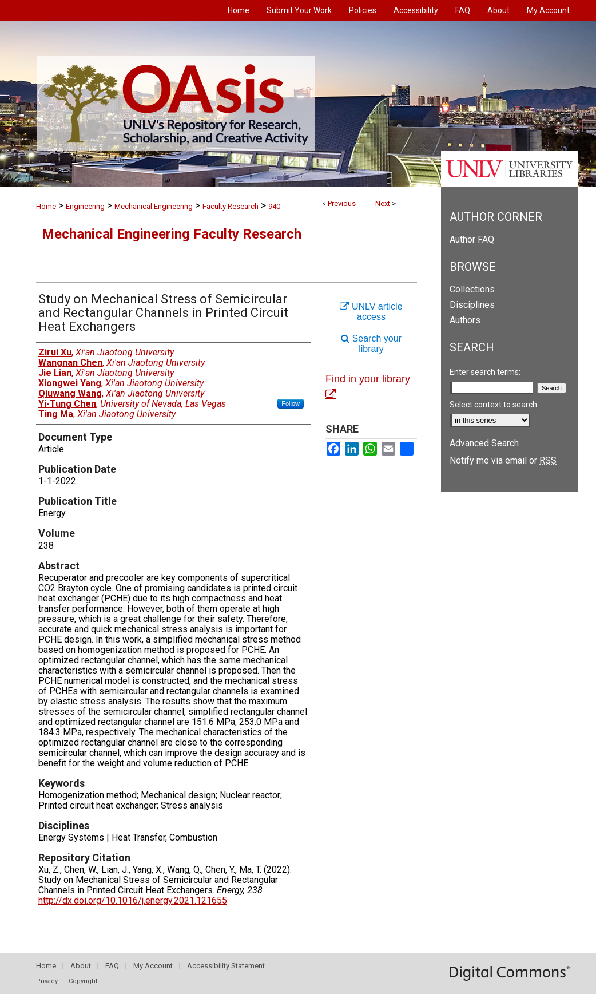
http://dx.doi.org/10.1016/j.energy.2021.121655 (132, 900)
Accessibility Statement (226, 965)
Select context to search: (494, 404)
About (80, 965)
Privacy (47, 981)
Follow (290, 403)
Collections (472, 289)
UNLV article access (371, 312)
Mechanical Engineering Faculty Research (171, 234)
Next (382, 203)
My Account (153, 965)
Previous (342, 203)
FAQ (112, 965)
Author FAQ (472, 239)
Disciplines (472, 304)
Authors (465, 320)
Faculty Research (230, 206)
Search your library (371, 344)
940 (274, 206)
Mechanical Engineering (153, 206)
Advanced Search (484, 443)
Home (46, 206)
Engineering (85, 206)
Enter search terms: (485, 372)
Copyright (83, 981)
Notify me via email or (503, 460)
